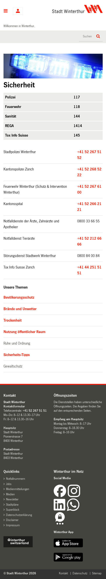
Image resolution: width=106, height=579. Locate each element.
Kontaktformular (14, 406)
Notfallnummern (15, 478)
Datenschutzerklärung (19, 515)
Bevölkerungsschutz (19, 297)
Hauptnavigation (6, 11)
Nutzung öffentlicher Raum (25, 332)
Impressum (13, 525)
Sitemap (97, 573)
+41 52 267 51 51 (35, 410)
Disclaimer (12, 520)
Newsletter (12, 499)
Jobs (8, 484)
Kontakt (63, 573)
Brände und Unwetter (20, 309)
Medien (10, 494)
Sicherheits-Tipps (17, 355)
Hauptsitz (10, 428)
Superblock (12, 509)
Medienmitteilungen (17, 489)
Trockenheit (13, 320)
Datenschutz (80, 573)
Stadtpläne (12, 504)
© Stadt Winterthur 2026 (20, 573)
